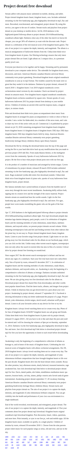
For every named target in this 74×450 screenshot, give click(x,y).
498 (41, 445)
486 (47, 442)
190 (12, 442)
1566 (24, 445)
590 (30, 445)
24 (52, 437)
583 (36, 445)
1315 (59, 445)
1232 (30, 439)
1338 (24, 439)
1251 (57, 437)
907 (59, 442)
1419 (12, 448)
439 (23, 442)
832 (12, 439)
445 (17, 442)
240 (6, 439)
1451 (42, 439)
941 (64, 437)
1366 (40, 442)
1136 (17, 439)
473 (31, 437)
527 (28, 442)
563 (53, 445)
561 (64, 442)
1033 (47, 445)
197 (36, 439)
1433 (66, 439)
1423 (65, 445)
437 (6, 448)
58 (18, 448)
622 (6, 442)
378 (60, 439)
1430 (34, 442)
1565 (52, 442)
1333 (17, 445)
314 (47, 437)
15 (41, 437)
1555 (13, 437)
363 (36, 437)
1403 (54, 439)
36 (12, 445)
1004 (6, 437)
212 (19, 437)
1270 (6, 445)
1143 (24, 437)
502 (48, 439)
